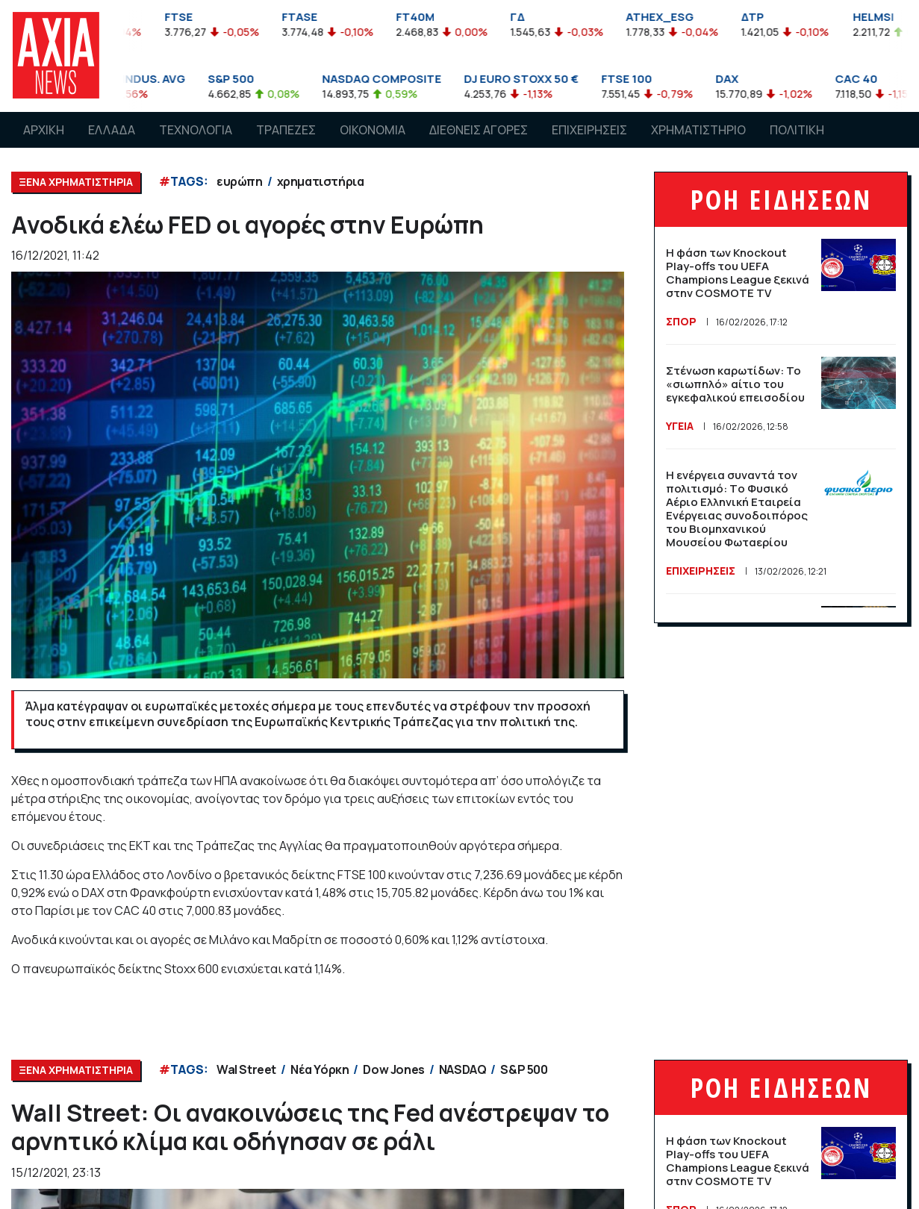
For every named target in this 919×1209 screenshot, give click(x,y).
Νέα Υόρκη (319, 1069)
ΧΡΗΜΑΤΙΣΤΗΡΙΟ (698, 130)
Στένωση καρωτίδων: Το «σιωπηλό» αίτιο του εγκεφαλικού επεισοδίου (735, 384)
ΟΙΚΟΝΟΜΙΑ (372, 130)
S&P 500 (523, 1069)
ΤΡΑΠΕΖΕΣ (286, 130)
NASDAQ (463, 1069)
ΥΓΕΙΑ (680, 426)
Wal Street (246, 1069)
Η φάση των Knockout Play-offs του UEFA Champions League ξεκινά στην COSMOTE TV (737, 273)
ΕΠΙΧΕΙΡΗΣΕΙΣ (589, 130)
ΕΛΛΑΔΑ (111, 130)
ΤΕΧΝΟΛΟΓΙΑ (195, 130)
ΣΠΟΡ (681, 321)
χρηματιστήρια (320, 181)
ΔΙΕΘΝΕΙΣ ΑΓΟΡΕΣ (478, 130)
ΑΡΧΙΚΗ (43, 130)
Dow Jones (393, 1069)
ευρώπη (239, 181)
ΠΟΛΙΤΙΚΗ (797, 130)
